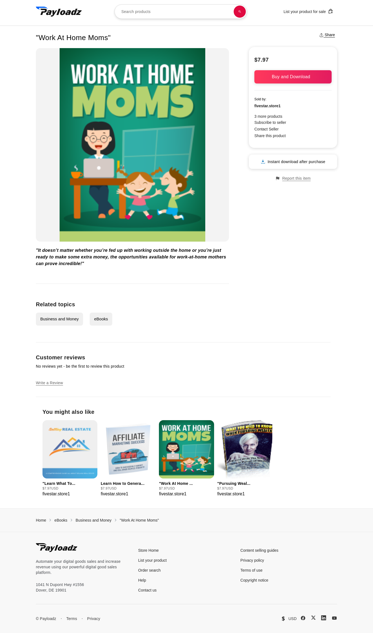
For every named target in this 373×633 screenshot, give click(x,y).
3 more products (268, 116)
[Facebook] (303, 618)
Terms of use (251, 570)
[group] (69, 458)
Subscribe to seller (270, 122)
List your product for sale (308, 11)
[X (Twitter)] (313, 617)
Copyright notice (254, 580)
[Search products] (240, 12)
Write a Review (49, 383)
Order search (149, 570)
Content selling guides (259, 550)
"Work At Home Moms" (139, 520)
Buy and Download (293, 76)
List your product (152, 560)
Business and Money (59, 318)
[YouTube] (334, 618)
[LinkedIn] (323, 617)
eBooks (101, 318)
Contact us (147, 590)
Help (142, 580)
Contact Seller (266, 129)
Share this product (270, 136)
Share (327, 35)
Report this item (293, 178)
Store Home (148, 550)
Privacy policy (252, 560)
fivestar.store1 (267, 106)
